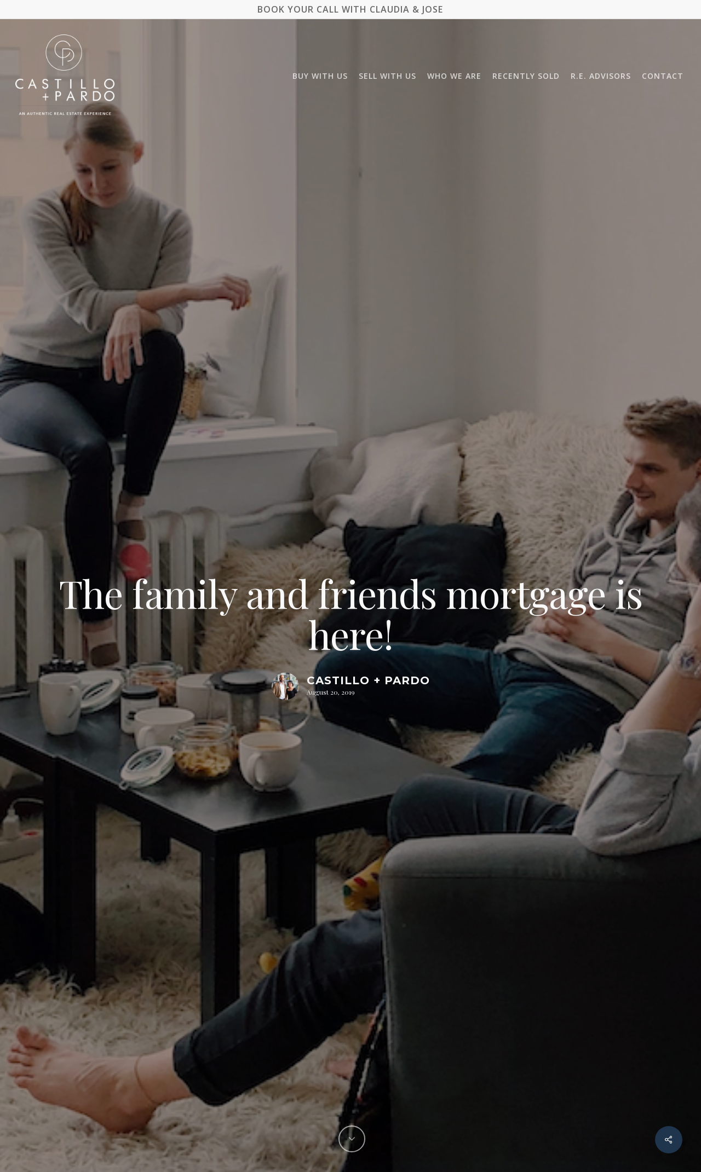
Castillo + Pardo (368, 680)
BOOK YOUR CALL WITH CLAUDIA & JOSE (350, 9)
